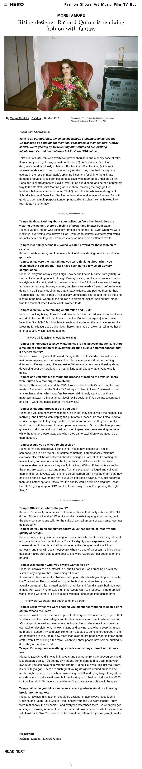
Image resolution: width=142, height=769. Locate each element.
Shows (86, 4)
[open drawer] (5, 4)
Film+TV (121, 4)
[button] (24, 738)
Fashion (71, 4)
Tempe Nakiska (19, 118)
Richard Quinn (52, 738)
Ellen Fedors (87, 118)
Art (96, 4)
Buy (133, 4)
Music (106, 4)
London (35, 738)
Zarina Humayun (107, 118)
